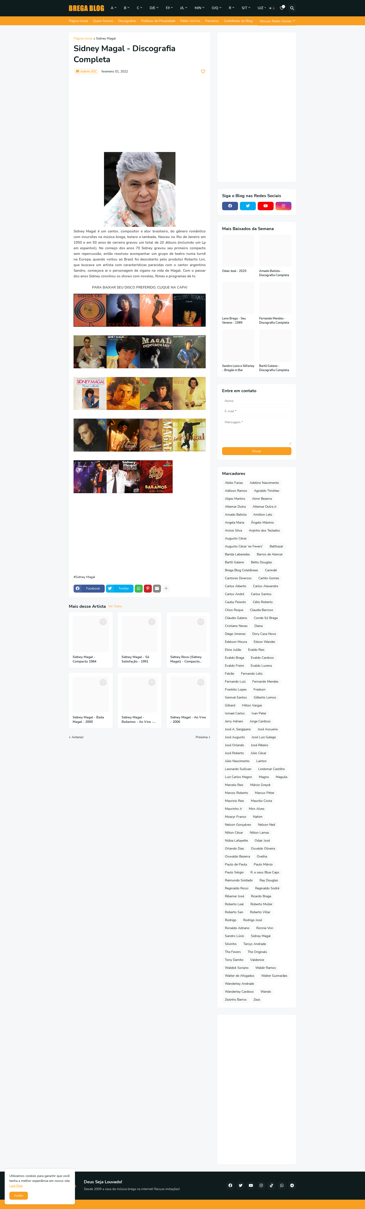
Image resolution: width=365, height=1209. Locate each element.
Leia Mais (16, 1186)
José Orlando (234, 745)
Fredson (259, 689)
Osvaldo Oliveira (263, 848)
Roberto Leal (234, 904)
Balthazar (276, 546)
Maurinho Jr (233, 809)
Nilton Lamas (259, 832)
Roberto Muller (261, 904)
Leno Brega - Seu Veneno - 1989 (234, 321)
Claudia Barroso (261, 610)
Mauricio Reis (234, 801)
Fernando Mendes (265, 681)
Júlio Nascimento (237, 761)
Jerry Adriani (234, 721)
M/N (198, 8)
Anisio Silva (233, 530)
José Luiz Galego (264, 737)
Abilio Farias (234, 483)
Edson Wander (264, 642)
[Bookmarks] (281, 8)
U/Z (260, 8)
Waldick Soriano (237, 968)
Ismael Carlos (235, 713)
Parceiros (212, 21)
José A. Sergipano (238, 729)
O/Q (215, 8)
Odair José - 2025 (234, 271)
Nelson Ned (266, 824)
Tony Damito (234, 960)
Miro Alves (256, 809)
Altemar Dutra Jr (265, 506)
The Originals (257, 952)
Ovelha (262, 856)
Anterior (78, 737)
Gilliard (230, 705)
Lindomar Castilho (271, 769)
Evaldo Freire (234, 665)
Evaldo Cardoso (262, 657)
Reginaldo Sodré (267, 888)
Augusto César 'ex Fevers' (244, 546)
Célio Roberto (263, 602)
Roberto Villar (260, 912)
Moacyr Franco (235, 816)
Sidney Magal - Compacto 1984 (84, 659)
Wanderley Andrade (239, 983)
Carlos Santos (261, 594)
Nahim (257, 816)
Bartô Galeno (234, 562)
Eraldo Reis (256, 650)
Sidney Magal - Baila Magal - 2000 (88, 719)
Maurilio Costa (261, 801)
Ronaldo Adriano (237, 928)
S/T (244, 8)
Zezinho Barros (236, 999)
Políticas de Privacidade (158, 21)
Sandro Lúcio (234, 936)
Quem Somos (103, 21)
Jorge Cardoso (260, 721)
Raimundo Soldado (239, 880)
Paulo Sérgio (234, 872)
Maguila (281, 777)
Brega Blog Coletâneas (241, 570)
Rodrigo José (252, 920)
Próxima (202, 737)
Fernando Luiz (235, 681)
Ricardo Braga (261, 896)
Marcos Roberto (236, 793)
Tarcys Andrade (254, 944)
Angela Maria (234, 522)
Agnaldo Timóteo (266, 491)
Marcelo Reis (234, 785)
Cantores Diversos (238, 578)
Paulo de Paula (236, 864)
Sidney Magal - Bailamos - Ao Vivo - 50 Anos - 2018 (137, 719)
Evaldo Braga (234, 657)
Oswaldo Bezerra (237, 856)
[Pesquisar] (292, 8)
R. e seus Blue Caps (264, 872)
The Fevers (233, 952)
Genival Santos (236, 697)
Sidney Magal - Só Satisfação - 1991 (135, 659)
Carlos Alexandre (265, 586)
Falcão (229, 673)
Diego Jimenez (235, 634)
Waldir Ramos (265, 968)
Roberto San (234, 912)
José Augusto (235, 737)
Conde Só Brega (266, 618)
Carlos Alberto (235, 586)
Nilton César (234, 832)
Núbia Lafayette (236, 840)
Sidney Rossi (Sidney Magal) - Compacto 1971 (185, 659)
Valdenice (257, 960)
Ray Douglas (269, 880)
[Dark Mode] (272, 8)
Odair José (262, 840)
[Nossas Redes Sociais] (277, 21)
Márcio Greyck (260, 785)
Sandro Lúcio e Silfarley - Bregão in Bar (238, 368)
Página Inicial (78, 21)
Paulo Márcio (263, 864)
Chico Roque (234, 610)
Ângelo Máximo (262, 522)
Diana (258, 626)
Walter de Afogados (239, 976)
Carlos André (234, 594)
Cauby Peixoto (235, 602)
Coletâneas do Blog (238, 21)
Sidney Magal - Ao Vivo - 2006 (188, 719)
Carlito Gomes (268, 578)
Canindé (271, 570)
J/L (182, 8)
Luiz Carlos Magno (238, 777)
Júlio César (258, 753)
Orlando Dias (234, 848)
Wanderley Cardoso (239, 991)
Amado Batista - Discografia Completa (274, 273)
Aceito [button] (18, 1195)
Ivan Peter (259, 713)
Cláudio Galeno (236, 618)
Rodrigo (230, 920)
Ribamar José (234, 896)
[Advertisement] (140, 113)
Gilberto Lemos (265, 697)
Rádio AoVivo (190, 21)
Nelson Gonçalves (238, 824)
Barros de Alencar (270, 554)
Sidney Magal (106, 39)
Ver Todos (115, 606)
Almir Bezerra (262, 498)
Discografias (127, 21)
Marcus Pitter (264, 793)
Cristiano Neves (236, 626)
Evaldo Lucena (261, 665)
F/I (168, 8)
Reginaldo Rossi (236, 888)
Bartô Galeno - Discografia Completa (274, 368)
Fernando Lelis (252, 673)
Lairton (261, 761)
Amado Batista (235, 514)
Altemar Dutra (235, 506)
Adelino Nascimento (264, 483)
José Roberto (234, 753)
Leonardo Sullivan (238, 769)
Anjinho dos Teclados (264, 530)
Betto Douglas (261, 562)
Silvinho (231, 944)
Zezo (256, 999)
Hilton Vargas (252, 705)
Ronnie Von (264, 928)
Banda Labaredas (237, 554)
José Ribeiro (259, 745)
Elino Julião (233, 650)
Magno (264, 777)
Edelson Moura (236, 642)
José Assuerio (268, 729)
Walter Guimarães (274, 976)
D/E (152, 8)
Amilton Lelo (262, 514)
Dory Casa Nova (264, 634)
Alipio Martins (235, 498)
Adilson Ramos (236, 491)
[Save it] (203, 71)
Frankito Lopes (236, 689)
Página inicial (83, 39)
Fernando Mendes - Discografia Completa (274, 321)
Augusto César (236, 538)
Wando (266, 991)
